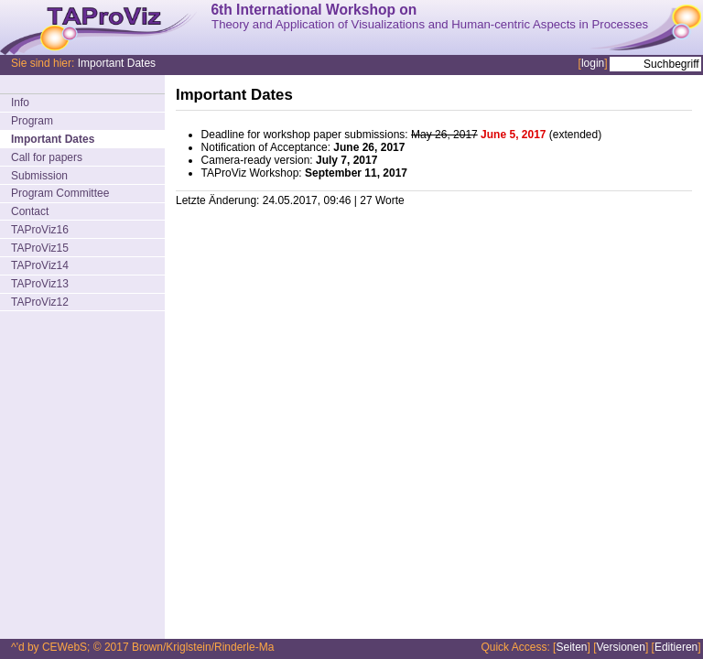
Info (20, 102)
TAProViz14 (40, 265)
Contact (30, 211)
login (592, 63)
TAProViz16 (40, 229)
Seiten (571, 647)
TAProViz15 (40, 248)
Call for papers (46, 157)
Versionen (621, 647)
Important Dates (117, 63)
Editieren (676, 647)
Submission (39, 175)
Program (32, 120)
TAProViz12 (40, 302)
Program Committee (60, 193)
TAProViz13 (40, 283)
